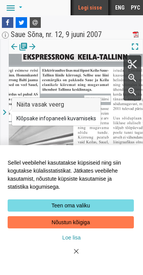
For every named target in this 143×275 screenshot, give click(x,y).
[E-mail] (35, 22)
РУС (135, 8)
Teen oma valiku (70, 205)
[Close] (72, 256)
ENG (120, 8)
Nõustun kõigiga (70, 222)
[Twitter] (21, 22)
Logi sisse (90, 8)
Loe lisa (71, 238)
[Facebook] (7, 22)
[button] (13, 8)
